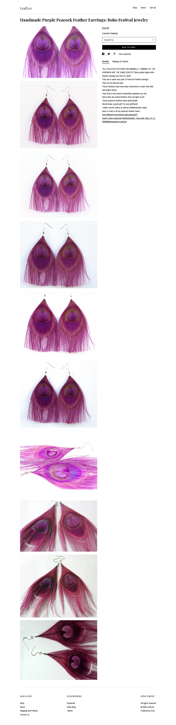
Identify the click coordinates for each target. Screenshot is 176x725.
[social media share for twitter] (109, 53)
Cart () (153, 7)
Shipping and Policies (29, 710)
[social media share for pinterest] (114, 53)
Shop (135, 7)
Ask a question (125, 53)
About (143, 7)
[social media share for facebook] (103, 53)
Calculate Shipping (110, 33)
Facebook (71, 703)
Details (105, 61)
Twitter (70, 710)
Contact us (24, 714)
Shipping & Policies (120, 61)
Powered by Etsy (148, 710)
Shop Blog (71, 706)
